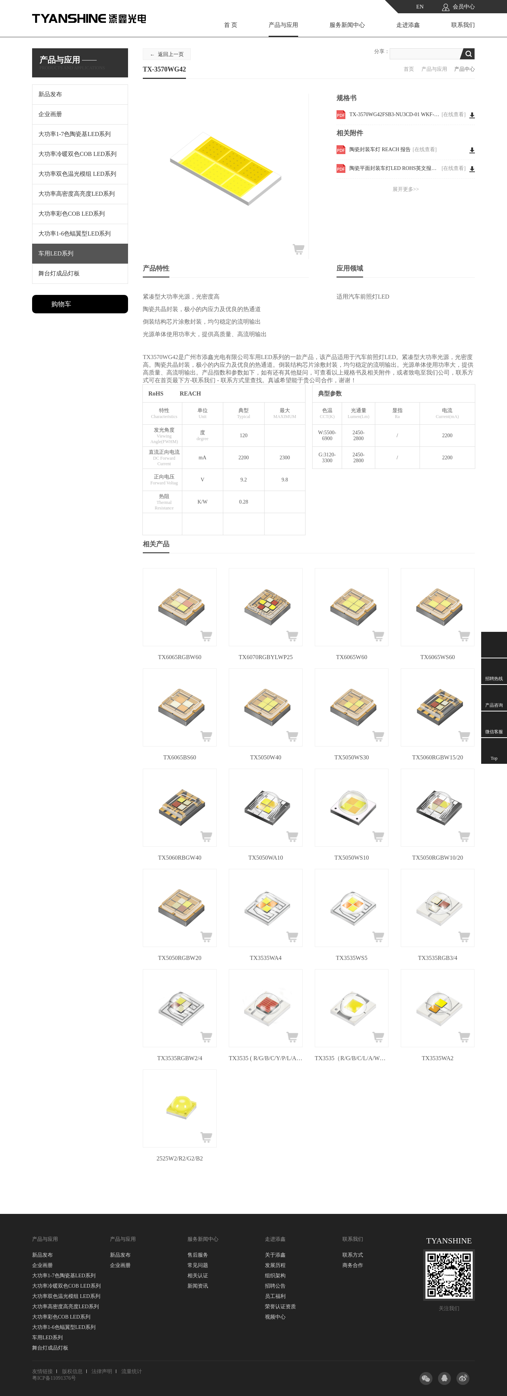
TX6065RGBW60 (179, 657)
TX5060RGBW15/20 (437, 757)
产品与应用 (283, 25)
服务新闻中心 (347, 25)
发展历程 (275, 1265)
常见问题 (197, 1265)
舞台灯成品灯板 (50, 1348)
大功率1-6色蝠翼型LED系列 (64, 1327)
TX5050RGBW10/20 (437, 857)
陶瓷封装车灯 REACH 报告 (393, 149)
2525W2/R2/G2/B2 (179, 1158)
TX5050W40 (265, 757)
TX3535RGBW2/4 (179, 1058)
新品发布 (42, 1255)
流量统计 (131, 1371)
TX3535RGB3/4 (438, 958)
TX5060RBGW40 (179, 857)
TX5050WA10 (265, 857)
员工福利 (275, 1296)
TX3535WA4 (266, 958)
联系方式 (352, 1255)
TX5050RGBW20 (179, 958)
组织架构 (275, 1275)
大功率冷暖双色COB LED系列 (66, 1286)
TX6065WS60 (437, 657)
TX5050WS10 (351, 857)
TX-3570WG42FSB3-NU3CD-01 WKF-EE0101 (407, 114)
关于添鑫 (275, 1255)
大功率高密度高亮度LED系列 (65, 1306)
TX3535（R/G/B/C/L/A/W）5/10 (352, 1058)
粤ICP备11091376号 (54, 1378)
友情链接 (42, 1371)
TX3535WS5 (351, 958)
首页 (409, 69)
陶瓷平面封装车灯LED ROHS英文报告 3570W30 (407, 168)
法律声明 (102, 1371)
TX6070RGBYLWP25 (266, 657)
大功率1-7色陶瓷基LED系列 (64, 1275)
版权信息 (72, 1371)
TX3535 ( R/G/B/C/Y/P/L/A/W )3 (266, 1058)
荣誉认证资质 (280, 1306)
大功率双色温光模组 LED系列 (66, 1296)
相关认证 (197, 1275)
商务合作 (352, 1265)
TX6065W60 (351, 657)
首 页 (230, 25)
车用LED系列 (47, 1337)
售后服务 (197, 1255)
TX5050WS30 (351, 757)
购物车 (61, 304)
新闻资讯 (197, 1286)
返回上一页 (171, 54)
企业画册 (42, 1265)
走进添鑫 (408, 25)
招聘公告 (275, 1286)
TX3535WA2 (437, 1058)
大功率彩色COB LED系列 (61, 1317)
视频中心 (275, 1317)
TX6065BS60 (179, 757)
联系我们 (463, 25)
